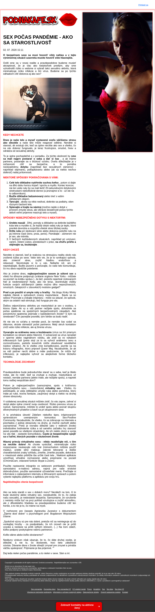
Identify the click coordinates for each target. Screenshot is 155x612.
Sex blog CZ (119, 589)
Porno (89, 589)
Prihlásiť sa (143, 5)
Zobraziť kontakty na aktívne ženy (77, 606)
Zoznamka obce (49, 589)
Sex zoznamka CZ (64, 589)
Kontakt (125, 592)
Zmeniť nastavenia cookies (110, 592)
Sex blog (110, 589)
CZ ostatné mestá (79, 589)
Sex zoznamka (36, 589)
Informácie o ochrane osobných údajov (67, 592)
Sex (103, 589)
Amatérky (96, 589)
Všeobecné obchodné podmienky (39, 592)
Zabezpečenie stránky (91, 592)
